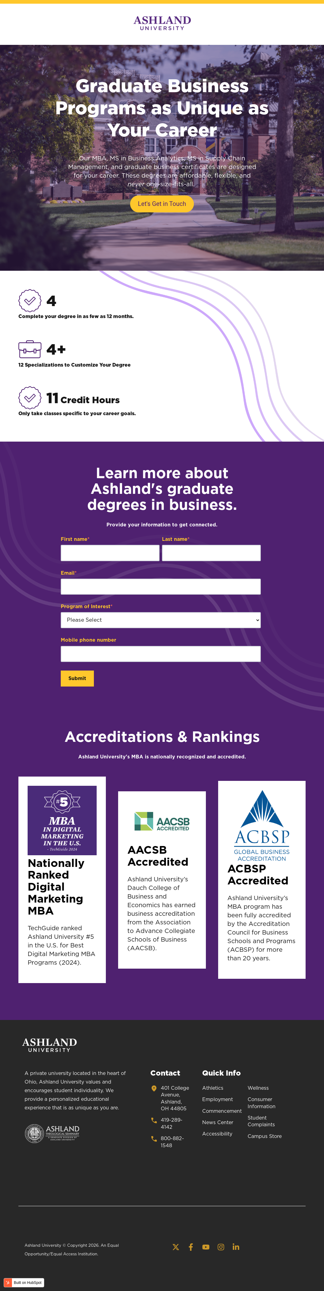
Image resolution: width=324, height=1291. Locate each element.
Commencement (222, 1111)
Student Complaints (261, 1121)
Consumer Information (262, 1103)
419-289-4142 (166, 1123)
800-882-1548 (167, 1141)
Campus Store (265, 1136)
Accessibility (217, 1134)
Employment (217, 1099)
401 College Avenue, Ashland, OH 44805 (169, 1098)
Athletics (212, 1088)
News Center (217, 1122)
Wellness (258, 1088)
